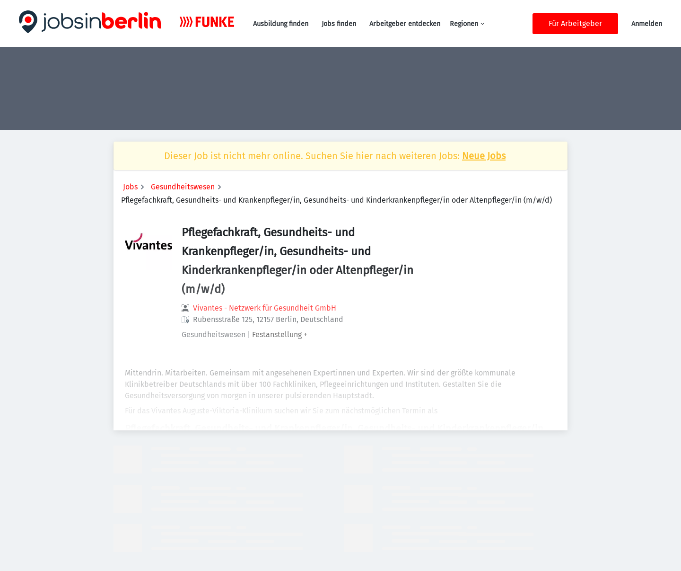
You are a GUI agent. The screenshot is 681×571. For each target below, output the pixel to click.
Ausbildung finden (280, 24)
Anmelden (646, 24)
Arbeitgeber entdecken (404, 24)
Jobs (130, 186)
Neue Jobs (484, 155)
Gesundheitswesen (183, 186)
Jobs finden (339, 24)
